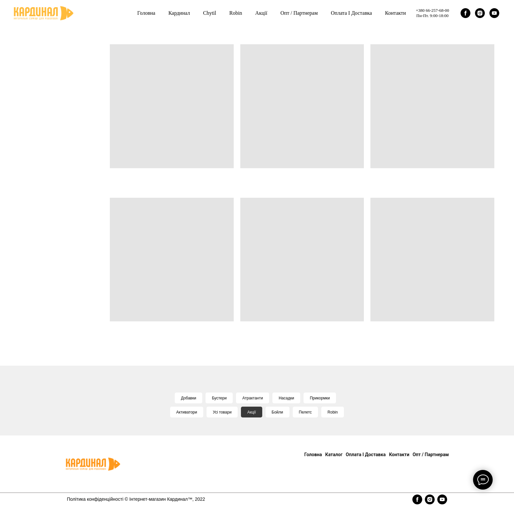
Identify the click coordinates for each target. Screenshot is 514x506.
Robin (235, 13)
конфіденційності (105, 499)
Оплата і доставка (351, 13)
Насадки (286, 398)
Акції (251, 412)
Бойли (277, 412)
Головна (146, 13)
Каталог (334, 454)
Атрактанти (252, 398)
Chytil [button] (209, 13)
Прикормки (320, 398)
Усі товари (222, 412)
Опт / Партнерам (299, 13)
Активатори (186, 412)
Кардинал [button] (179, 13)
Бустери (219, 398)
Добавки (188, 398)
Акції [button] (261, 13)
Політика (77, 499)
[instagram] (480, 13)
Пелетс (305, 412)
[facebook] (465, 13)
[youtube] (494, 13)
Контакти (395, 13)
